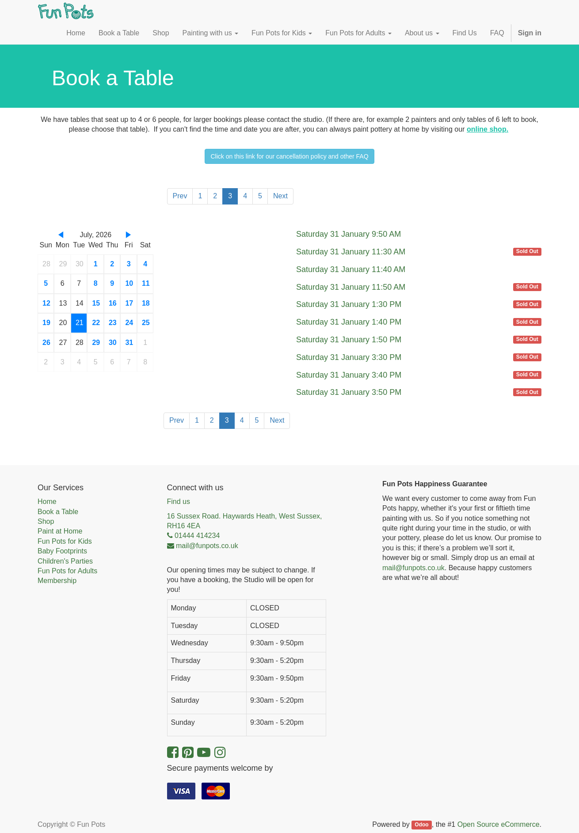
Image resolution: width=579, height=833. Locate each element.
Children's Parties (65, 561)
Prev (180, 196)
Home (47, 501)
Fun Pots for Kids (65, 541)
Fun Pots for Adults (67, 571)
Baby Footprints (62, 551)
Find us (178, 501)
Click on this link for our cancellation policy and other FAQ (289, 156)
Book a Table (58, 511)
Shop (46, 521)
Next (280, 196)
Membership (57, 580)
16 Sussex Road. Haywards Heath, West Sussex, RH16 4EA (244, 521)
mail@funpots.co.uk (413, 568)
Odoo (421, 825)
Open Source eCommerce (498, 824)
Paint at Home (60, 531)
